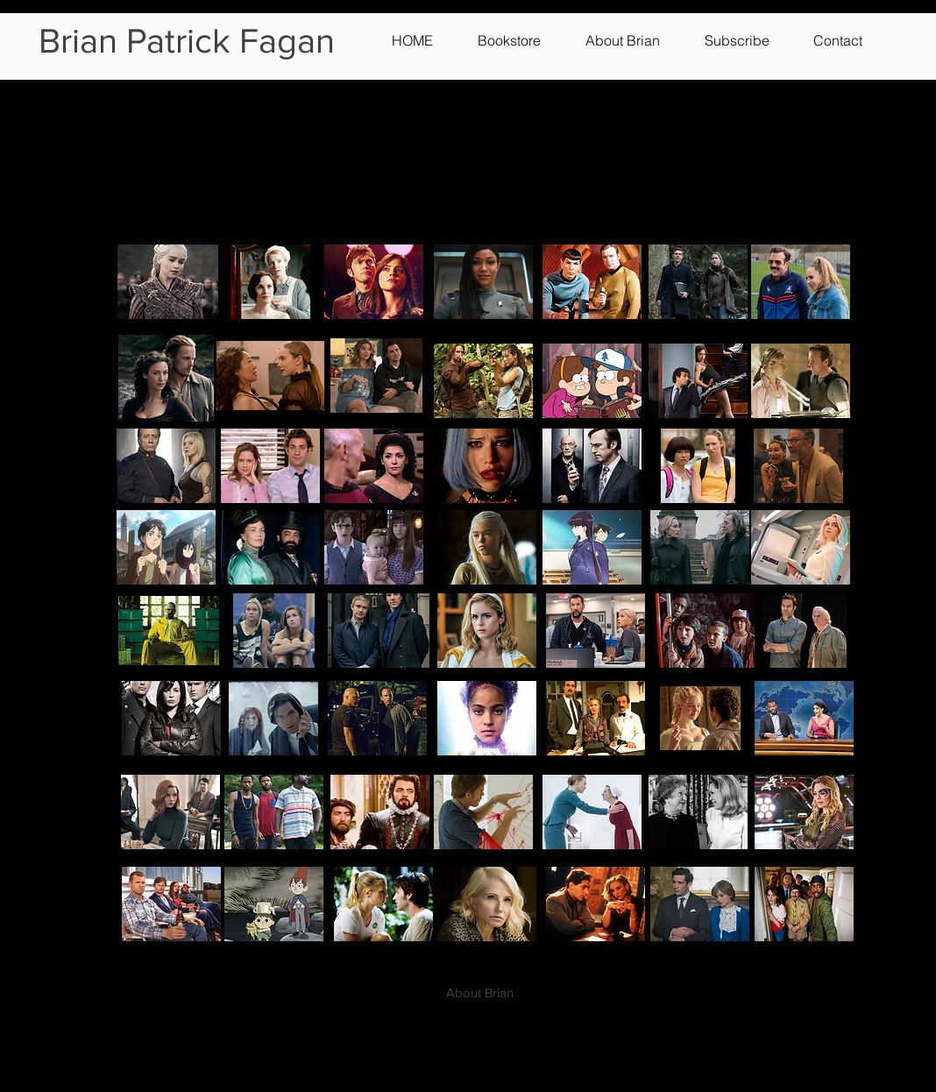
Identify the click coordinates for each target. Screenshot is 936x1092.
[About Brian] (479, 992)
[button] (523, 40)
